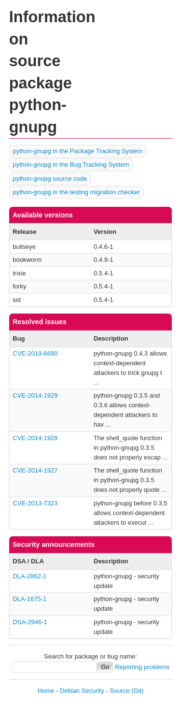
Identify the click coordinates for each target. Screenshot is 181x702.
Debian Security (82, 690)
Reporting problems (142, 667)
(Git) (137, 690)
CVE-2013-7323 (35, 503)
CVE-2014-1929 (35, 395)
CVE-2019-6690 (35, 353)
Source (119, 690)
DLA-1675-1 (29, 598)
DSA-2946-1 (30, 622)
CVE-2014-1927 (35, 470)
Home (46, 690)
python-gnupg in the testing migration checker (76, 192)
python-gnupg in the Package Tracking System (77, 151)
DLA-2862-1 (29, 576)
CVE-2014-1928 (35, 438)
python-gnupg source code (50, 178)
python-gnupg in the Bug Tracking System (71, 164)
